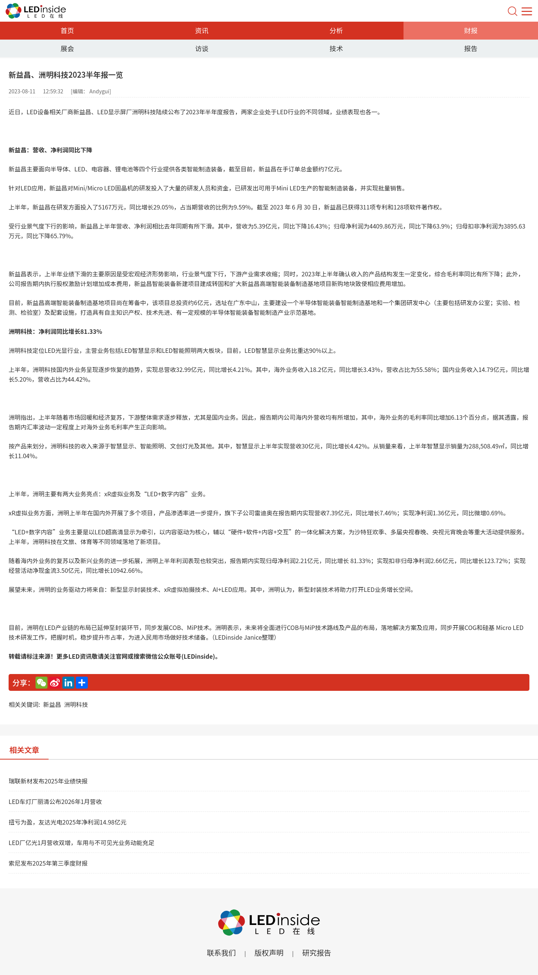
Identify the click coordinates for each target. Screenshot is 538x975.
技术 (336, 48)
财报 (470, 30)
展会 (67, 48)
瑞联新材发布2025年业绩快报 (48, 780)
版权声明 (269, 952)
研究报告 (318, 952)
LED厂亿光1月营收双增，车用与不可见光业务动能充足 (81, 842)
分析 (336, 30)
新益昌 (52, 704)
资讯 (201, 30)
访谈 (201, 48)
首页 (67, 30)
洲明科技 (76, 704)
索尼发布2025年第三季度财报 (48, 862)
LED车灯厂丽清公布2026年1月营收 (55, 801)
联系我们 (220, 952)
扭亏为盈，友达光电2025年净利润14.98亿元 (68, 821)
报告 (470, 48)
